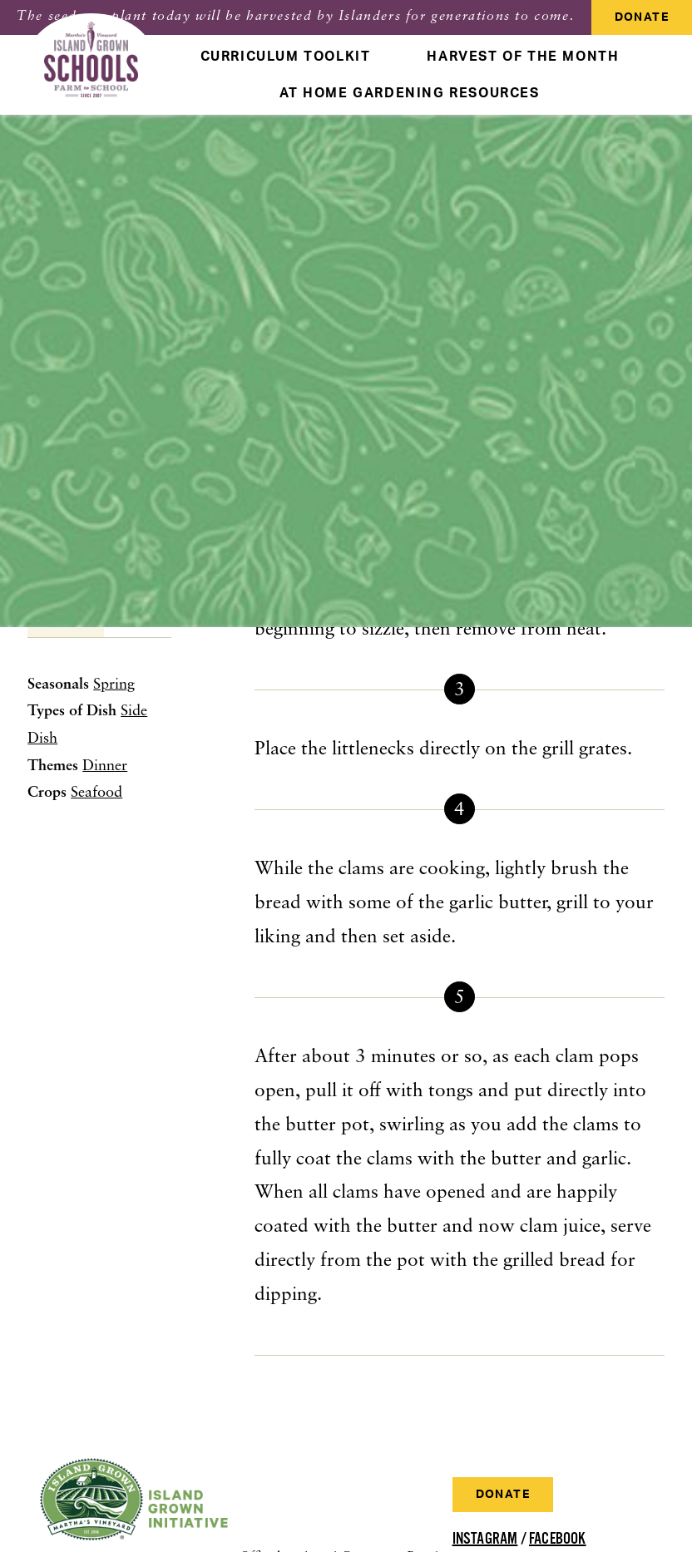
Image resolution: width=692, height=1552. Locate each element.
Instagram (485, 1539)
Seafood (96, 793)
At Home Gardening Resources (409, 93)
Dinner (104, 766)
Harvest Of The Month (523, 56)
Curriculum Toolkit (285, 56)
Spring (114, 685)
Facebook (557, 1539)
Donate (642, 17)
